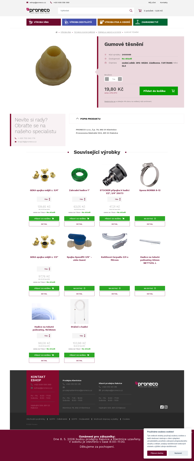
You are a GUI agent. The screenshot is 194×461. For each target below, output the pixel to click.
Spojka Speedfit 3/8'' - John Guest (79, 258)
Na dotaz (150, 219)
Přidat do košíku (159, 90)
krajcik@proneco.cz (25, 141)
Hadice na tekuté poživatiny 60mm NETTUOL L (150, 260)
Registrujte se (109, 101)
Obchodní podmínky (35, 419)
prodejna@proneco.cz (111, 390)
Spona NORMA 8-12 (149, 190)
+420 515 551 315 (72, 384)
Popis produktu (90, 118)
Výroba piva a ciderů (117, 22)
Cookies (126, 419)
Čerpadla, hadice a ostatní (109, 32)
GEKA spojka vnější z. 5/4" (44, 190)
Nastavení (178, 453)
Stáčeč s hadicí (79, 326)
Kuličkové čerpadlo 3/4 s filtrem (114, 258)
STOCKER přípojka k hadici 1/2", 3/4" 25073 (114, 192)
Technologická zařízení (84, 32)
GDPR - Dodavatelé (80, 419)
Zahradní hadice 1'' (79, 190)
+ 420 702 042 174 (25, 138)
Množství (108, 75)
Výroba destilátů (81, 22)
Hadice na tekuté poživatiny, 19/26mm (44, 328)
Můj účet (152, 2)
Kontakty (164, 2)
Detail (44, 224)
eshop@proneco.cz (36, 2)
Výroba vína (41, 22)
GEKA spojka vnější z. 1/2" (44, 257)
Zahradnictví (150, 22)
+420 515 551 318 (108, 387)
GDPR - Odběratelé (58, 419)
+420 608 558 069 (59, 2)
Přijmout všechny (157, 453)
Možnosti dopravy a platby (106, 419)
